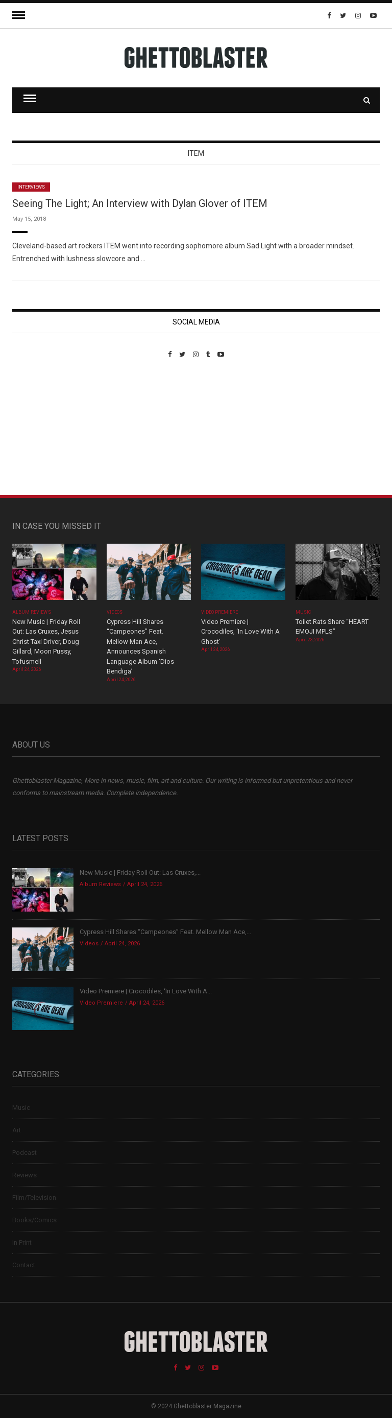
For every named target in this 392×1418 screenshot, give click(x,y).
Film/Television (34, 1197)
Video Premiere (219, 612)
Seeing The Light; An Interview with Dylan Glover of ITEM (139, 203)
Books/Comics (34, 1220)
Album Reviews (31, 612)
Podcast (24, 1152)
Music (303, 612)
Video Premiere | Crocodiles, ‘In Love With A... (146, 991)
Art (16, 1130)
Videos (114, 612)
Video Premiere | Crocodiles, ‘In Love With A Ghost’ (240, 631)
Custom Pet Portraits (42, 428)
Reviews (24, 1175)
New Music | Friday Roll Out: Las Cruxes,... (140, 872)
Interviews (31, 187)
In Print (22, 1242)
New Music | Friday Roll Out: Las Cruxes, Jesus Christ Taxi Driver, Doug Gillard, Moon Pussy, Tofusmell (46, 641)
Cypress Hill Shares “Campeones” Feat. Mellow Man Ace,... (165, 932)
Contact (23, 1265)
